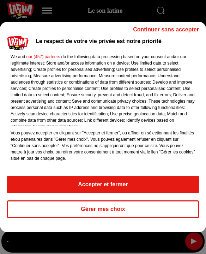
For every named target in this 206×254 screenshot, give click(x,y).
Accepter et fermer (103, 184)
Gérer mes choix (103, 209)
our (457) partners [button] (43, 56)
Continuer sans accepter (166, 29)
